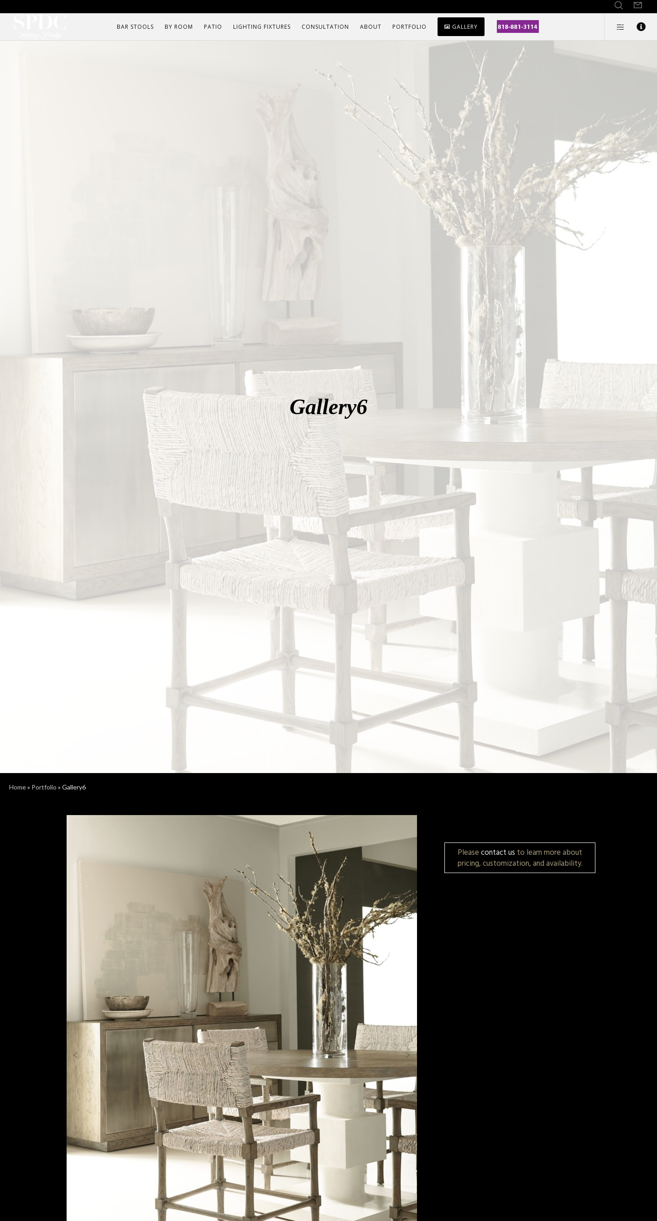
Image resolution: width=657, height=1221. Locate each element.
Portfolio (44, 787)
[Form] (637, 5)
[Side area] (615, 27)
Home (17, 787)
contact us (498, 852)
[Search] (618, 5)
